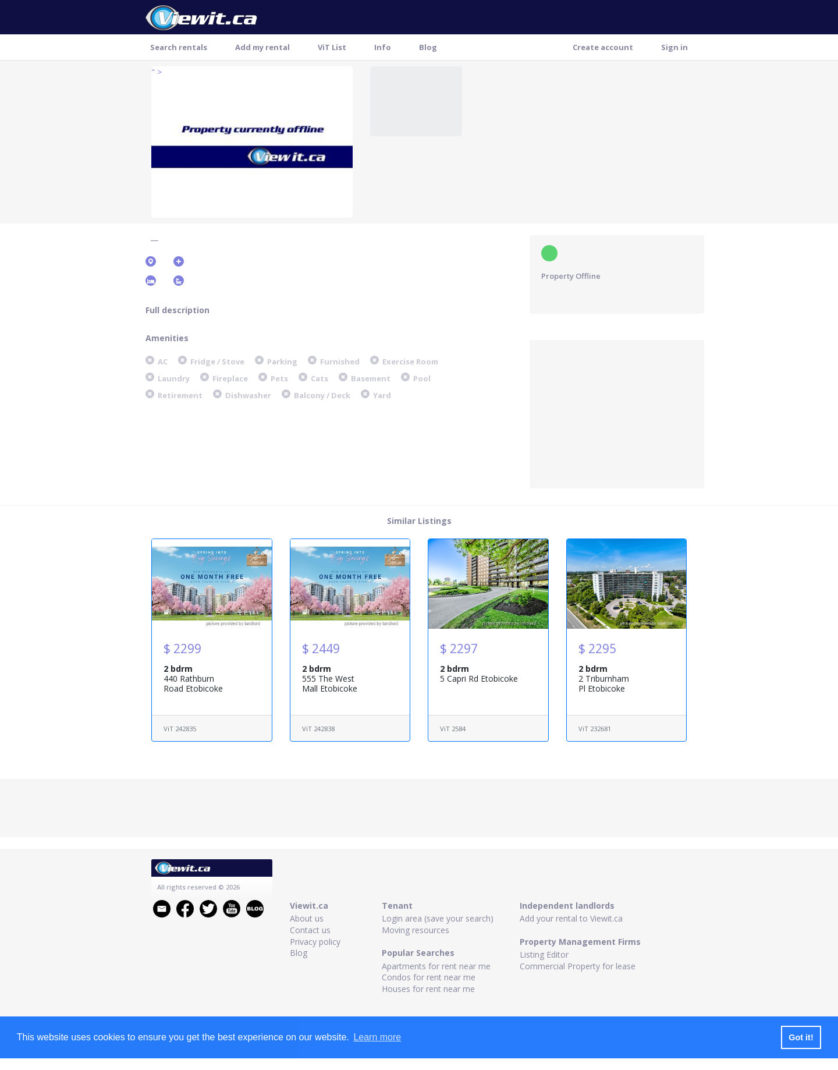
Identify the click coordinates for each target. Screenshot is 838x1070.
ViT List (332, 47)
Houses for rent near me (428, 988)
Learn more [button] (377, 1037)
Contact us (310, 930)
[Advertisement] (617, 413)
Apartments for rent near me (436, 966)
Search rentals (178, 47)
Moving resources (415, 930)
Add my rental (262, 47)
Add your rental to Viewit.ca (571, 918)
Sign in (674, 47)
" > (156, 71)
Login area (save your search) (437, 918)
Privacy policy (315, 941)
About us (307, 918)
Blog (428, 47)
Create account (603, 47)
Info (382, 47)
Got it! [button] (801, 1037)
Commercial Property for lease (577, 966)
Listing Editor (544, 954)
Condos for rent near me (428, 977)
